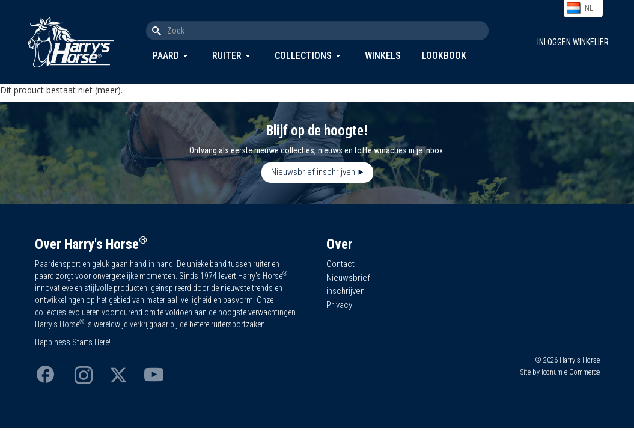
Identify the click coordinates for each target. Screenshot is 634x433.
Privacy (339, 304)
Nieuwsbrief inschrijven (313, 172)
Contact (340, 264)
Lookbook (444, 55)
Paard (166, 55)
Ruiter (227, 55)
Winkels (383, 55)
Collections (303, 55)
